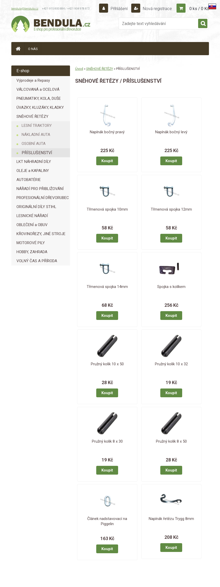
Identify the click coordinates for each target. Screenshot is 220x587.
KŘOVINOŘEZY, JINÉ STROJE (40, 234)
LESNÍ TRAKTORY (37, 125)
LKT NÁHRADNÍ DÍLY (33, 161)
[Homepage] (18, 48)
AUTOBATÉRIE (28, 179)
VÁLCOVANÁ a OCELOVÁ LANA (37, 90)
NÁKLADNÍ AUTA (36, 134)
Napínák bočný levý (171, 132)
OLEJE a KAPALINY (32, 170)
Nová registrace (157, 8)
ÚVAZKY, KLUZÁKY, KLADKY (40, 107)
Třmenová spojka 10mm (107, 209)
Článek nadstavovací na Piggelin (107, 521)
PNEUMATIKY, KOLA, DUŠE (38, 98)
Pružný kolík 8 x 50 (171, 441)
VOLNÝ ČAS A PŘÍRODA (36, 261)
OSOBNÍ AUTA (34, 143)
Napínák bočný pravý (107, 132)
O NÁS (33, 49)
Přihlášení (119, 8)
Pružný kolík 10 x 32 (171, 364)
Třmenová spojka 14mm (107, 286)
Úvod (79, 69)
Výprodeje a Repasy (33, 80)
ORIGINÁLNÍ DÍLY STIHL (36, 206)
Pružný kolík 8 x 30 (107, 441)
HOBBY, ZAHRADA (31, 252)
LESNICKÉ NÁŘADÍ (32, 215)
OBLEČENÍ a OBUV (32, 224)
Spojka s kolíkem (171, 286)
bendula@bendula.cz (24, 8)
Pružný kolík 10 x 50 (107, 364)
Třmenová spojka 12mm (171, 209)
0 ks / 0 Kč (199, 8)
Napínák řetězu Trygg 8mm (171, 518)
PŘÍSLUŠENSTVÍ (37, 152)
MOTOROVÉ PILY (30, 243)
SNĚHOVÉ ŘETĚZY (32, 116)
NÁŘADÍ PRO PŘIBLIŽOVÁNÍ (40, 188)
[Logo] (51, 25)
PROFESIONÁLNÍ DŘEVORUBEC (42, 197)
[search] (202, 24)
